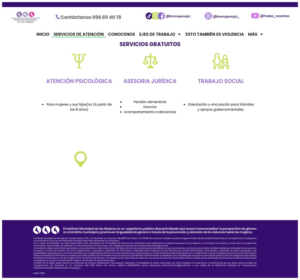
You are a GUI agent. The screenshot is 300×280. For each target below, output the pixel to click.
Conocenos (121, 34)
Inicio (42, 34)
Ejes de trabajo (160, 34)
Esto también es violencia (215, 34)
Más (256, 34)
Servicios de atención (79, 34)
